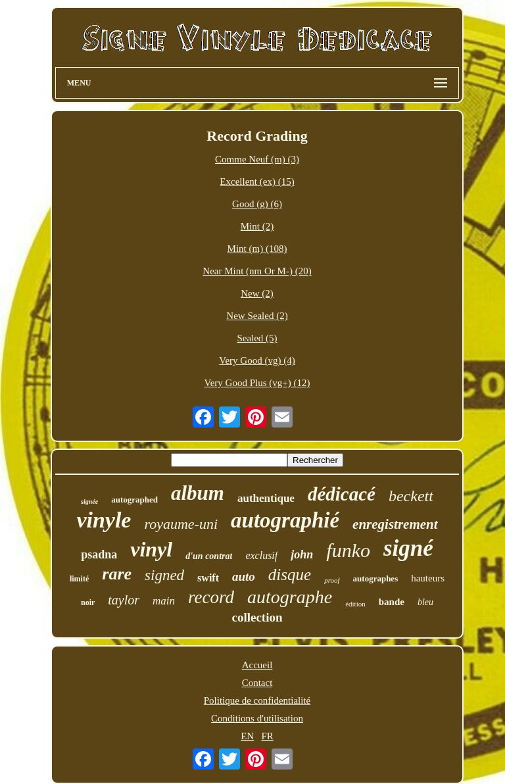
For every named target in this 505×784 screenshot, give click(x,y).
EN (247, 736)
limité (79, 578)
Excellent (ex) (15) (257, 181)
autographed (134, 499)
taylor (123, 600)
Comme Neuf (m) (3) (257, 159)
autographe (289, 597)
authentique (266, 498)
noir (88, 602)
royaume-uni (181, 524)
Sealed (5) (257, 338)
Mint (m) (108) (257, 248)
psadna (99, 554)
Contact (257, 682)
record (211, 597)
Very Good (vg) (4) (257, 360)
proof (331, 580)
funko (348, 550)
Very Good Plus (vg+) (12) (257, 383)
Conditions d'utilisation (257, 718)
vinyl (151, 549)
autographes (375, 578)
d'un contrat (208, 556)
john (302, 554)
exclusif (261, 555)
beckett (411, 495)
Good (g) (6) (257, 204)
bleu (425, 602)
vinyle (103, 520)
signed (164, 575)
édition (355, 604)
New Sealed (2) (256, 315)
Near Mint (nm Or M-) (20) (257, 271)
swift (208, 577)
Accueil (257, 665)
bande (391, 602)
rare (117, 573)
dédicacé (341, 493)
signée (89, 501)
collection (256, 617)
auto (243, 576)
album (197, 492)
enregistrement (395, 524)
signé (408, 548)
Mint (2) (257, 226)
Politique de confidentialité (257, 700)
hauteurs (428, 578)
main (164, 601)
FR (267, 736)
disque (289, 574)
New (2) (257, 293)
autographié (285, 520)
